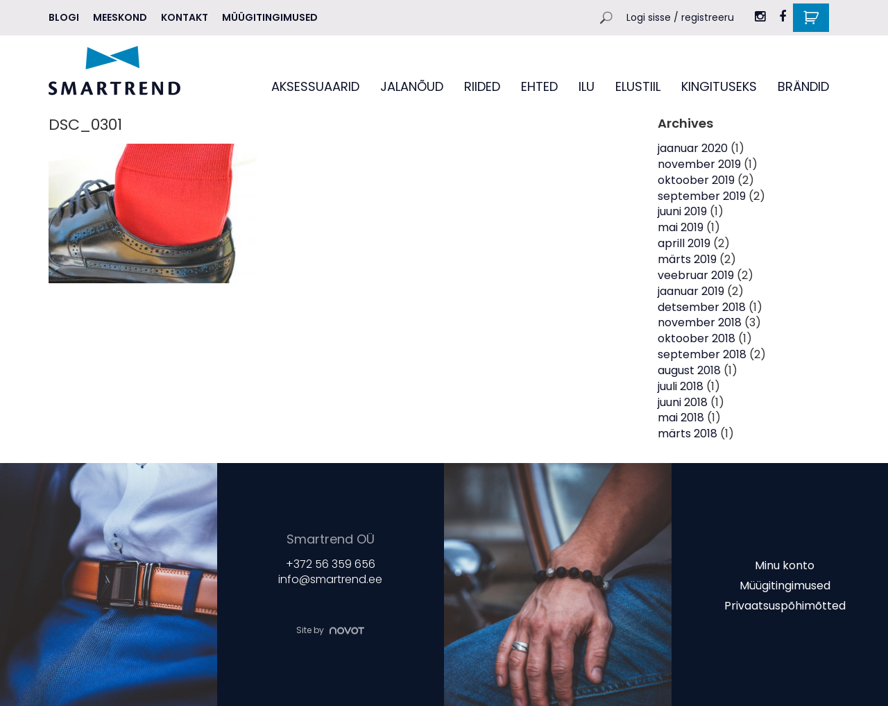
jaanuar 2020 (693, 148)
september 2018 (702, 354)
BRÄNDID (803, 86)
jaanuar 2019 (691, 291)
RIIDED (482, 86)
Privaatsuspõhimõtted (785, 605)
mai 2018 (681, 418)
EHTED (539, 86)
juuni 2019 (682, 211)
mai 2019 (680, 227)
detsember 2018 (702, 307)
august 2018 (689, 370)
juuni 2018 (683, 402)
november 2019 (699, 164)
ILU (587, 86)
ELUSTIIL (637, 86)
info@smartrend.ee (330, 580)
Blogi (64, 17)
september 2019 (702, 196)
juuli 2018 (680, 386)
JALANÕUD (411, 86)
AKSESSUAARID (315, 86)
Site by (330, 630)
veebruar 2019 (696, 275)
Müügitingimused (270, 17)
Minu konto (784, 565)
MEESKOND (120, 17)
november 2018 (700, 322)
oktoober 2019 (696, 180)
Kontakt (184, 17)
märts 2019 (687, 259)
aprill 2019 (684, 243)
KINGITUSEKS (719, 86)
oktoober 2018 (696, 338)
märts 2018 (687, 434)
